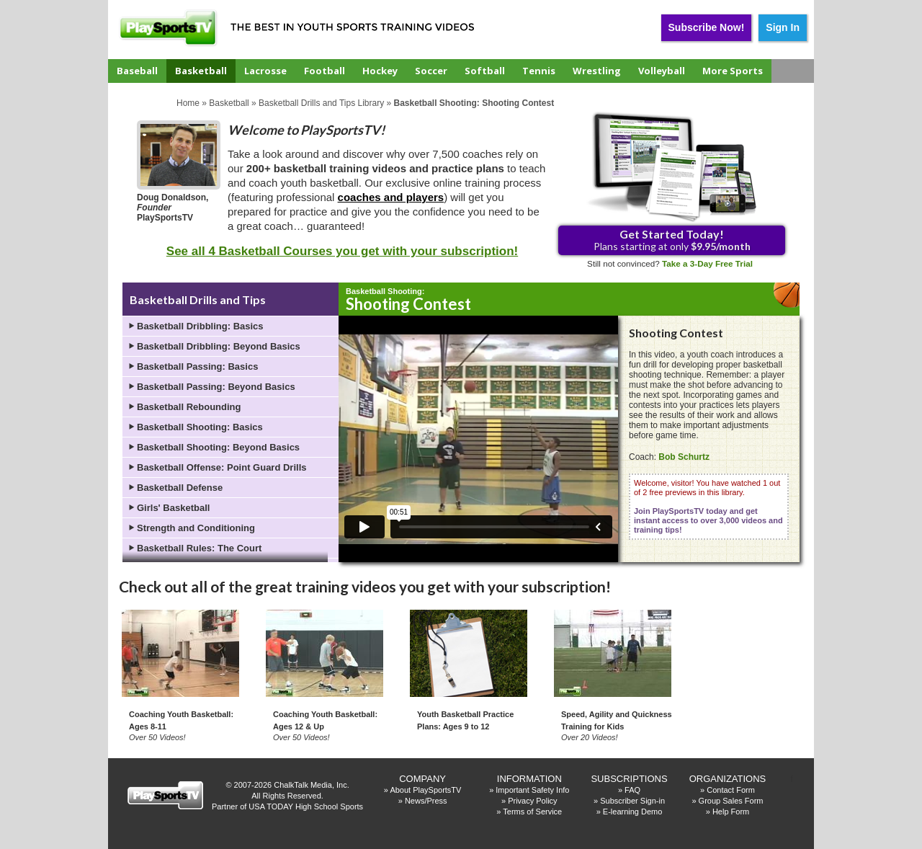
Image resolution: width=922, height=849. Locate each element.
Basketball (201, 70)
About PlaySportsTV (425, 790)
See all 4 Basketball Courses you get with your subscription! (342, 251)
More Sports (732, 70)
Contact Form (731, 790)
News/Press (426, 800)
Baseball (137, 70)
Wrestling (597, 70)
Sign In (783, 27)
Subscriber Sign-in (632, 800)
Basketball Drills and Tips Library (321, 103)
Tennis (538, 70)
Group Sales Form (731, 800)
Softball (485, 70)
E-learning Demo (633, 811)
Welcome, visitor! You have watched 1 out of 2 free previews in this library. (708, 506)
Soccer (431, 70)
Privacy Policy (532, 800)
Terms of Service (532, 811)
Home (188, 103)
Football (324, 70)
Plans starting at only (672, 239)
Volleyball (661, 70)
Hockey (380, 70)
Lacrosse (265, 70)
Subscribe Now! (706, 27)
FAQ (632, 790)
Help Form (730, 811)
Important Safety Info (532, 790)
